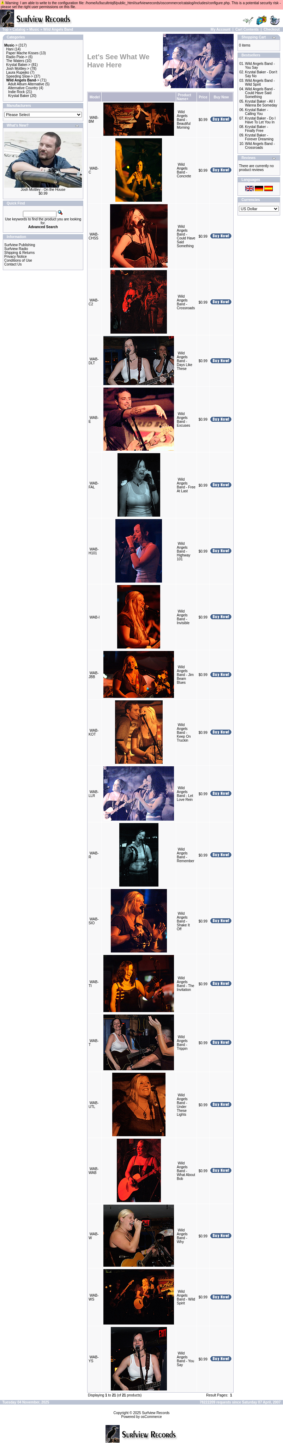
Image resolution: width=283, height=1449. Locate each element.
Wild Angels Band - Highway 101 (183, 551)
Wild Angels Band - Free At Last (186, 485)
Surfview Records (155, 1413)
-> (11, 45)
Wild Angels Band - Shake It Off (183, 921)
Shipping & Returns (19, 253)
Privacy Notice (15, 256)
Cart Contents (247, 29)
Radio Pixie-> (17, 57)
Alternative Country (23, 88)
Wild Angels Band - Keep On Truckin (184, 732)
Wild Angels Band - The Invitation (185, 984)
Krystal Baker (18, 96)
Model (95, 97)
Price (203, 97)
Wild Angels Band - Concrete (184, 170)
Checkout (272, 29)
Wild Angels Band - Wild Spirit (186, 1297)
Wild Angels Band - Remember (185, 855)
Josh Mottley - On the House (43, 189)
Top (5, 29)
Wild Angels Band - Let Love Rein (185, 794)
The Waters (15, 61)
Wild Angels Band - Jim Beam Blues (185, 674)
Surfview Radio (16, 249)
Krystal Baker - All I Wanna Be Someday (261, 103)
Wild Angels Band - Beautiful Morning (184, 119)
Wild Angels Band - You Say (185, 1359)
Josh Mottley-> (17, 69)
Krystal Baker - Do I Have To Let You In (260, 120)
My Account (220, 29)
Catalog (18, 29)
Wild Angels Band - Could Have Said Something (186, 236)
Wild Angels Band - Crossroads (186, 302)
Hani (10, 49)
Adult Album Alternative (26, 84)
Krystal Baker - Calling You (256, 112)
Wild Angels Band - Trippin (182, 1043)
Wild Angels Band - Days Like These (184, 361)
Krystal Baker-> (18, 65)
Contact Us (13, 264)
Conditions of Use (18, 260)
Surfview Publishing (19, 245)
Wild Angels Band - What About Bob (186, 1171)
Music (34, 29)
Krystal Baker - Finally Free (256, 129)
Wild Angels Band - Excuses (183, 419)
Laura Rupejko (17, 72)
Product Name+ (184, 97)
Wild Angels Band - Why (182, 1236)
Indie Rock (16, 92)
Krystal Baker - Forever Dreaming (259, 137)
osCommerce (151, 1417)
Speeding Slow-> (19, 76)
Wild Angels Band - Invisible (183, 617)
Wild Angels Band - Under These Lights (182, 1104)
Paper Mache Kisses (22, 53)
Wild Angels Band (58, 29)
